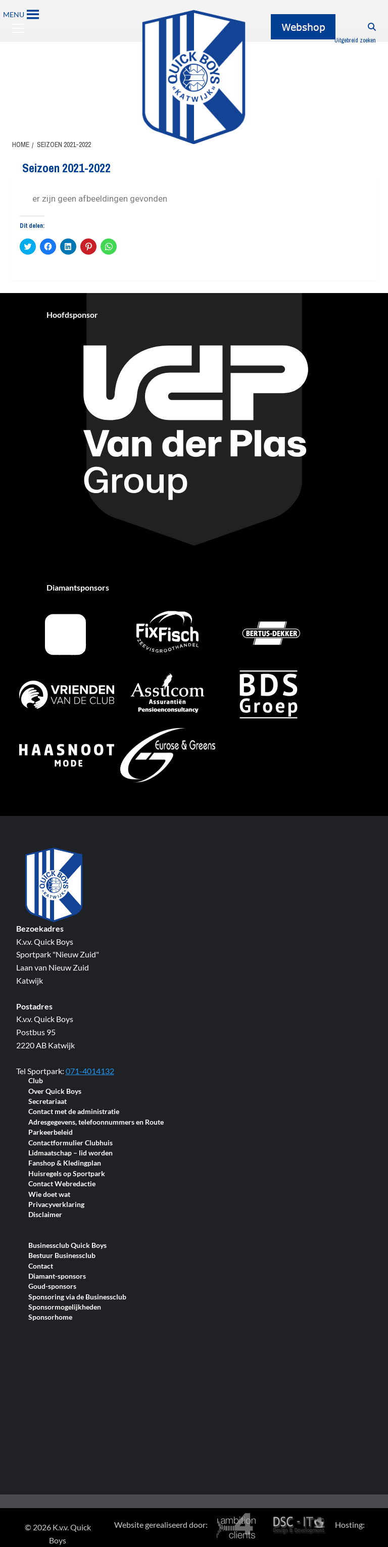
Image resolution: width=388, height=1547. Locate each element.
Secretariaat (47, 1101)
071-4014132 (90, 1071)
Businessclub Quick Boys (67, 1245)
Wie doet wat (49, 1194)
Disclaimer (45, 1215)
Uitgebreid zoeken (355, 40)
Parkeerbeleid (50, 1132)
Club (35, 1081)
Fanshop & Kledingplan (64, 1163)
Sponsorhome (50, 1317)
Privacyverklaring (56, 1204)
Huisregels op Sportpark (66, 1174)
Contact (40, 1266)
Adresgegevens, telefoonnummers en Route (96, 1122)
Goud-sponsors (52, 1286)
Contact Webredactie (61, 1184)
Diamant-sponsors (57, 1276)
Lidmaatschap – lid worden (70, 1153)
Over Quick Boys (54, 1091)
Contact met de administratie (73, 1112)
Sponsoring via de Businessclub (77, 1297)
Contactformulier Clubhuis (70, 1143)
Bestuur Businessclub (61, 1256)
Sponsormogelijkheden (64, 1307)
